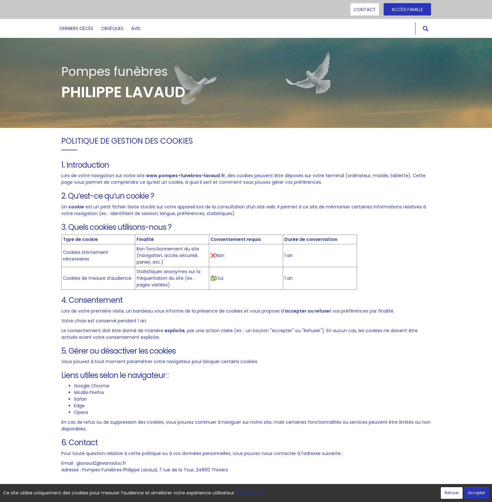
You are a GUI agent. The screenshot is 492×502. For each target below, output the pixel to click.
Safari (80, 399)
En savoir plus (251, 493)
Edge (79, 406)
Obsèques (112, 28)
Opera (81, 412)
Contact (365, 9)
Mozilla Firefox (89, 392)
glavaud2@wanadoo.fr (101, 463)
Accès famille (407, 9)
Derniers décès (76, 28)
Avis (135, 28)
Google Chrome (91, 386)
